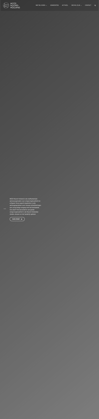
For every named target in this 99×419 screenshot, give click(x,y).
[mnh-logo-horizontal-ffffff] (11, 3)
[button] (95, 5)
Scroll (5, 208)
